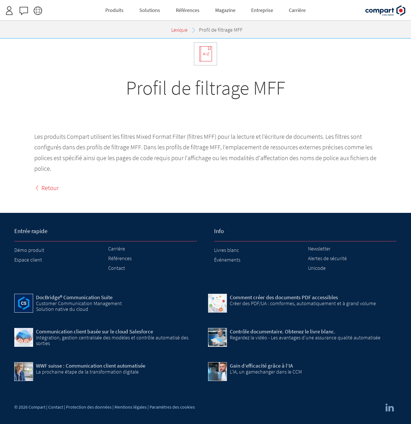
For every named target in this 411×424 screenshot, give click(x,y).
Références (120, 258)
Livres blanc (226, 250)
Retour (50, 188)
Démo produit (29, 250)
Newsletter (319, 248)
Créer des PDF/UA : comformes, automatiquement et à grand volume (303, 303)
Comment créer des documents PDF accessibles (284, 297)
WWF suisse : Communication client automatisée (90, 365)
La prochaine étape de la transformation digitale (87, 371)
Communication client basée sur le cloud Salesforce (94, 331)
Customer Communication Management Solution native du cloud (79, 306)
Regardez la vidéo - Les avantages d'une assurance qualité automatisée (305, 337)
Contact (116, 268)
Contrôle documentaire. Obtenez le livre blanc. (282, 331)
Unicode (317, 268)
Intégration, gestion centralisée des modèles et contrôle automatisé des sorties (112, 340)
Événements (227, 259)
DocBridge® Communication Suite (74, 297)
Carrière (116, 248)
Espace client (28, 259)
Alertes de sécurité (327, 258)
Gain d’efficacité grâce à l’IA (261, 365)
